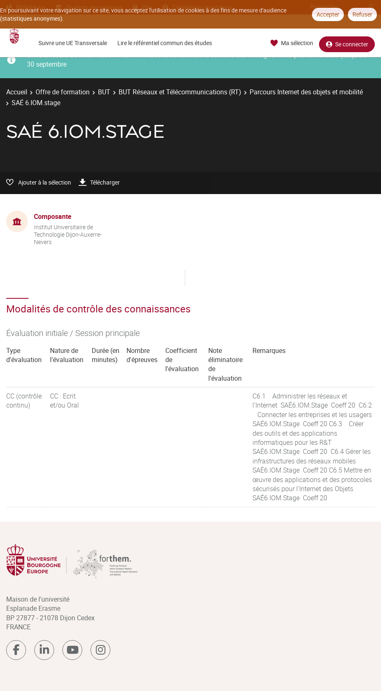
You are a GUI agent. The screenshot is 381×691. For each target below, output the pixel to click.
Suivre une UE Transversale (72, 43)
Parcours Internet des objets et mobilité (306, 91)
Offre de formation (63, 91)
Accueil (16, 91)
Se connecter (347, 43)
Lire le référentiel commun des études (164, 43)
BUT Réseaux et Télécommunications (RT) (180, 91)
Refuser (362, 14)
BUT (104, 91)
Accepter (328, 14)
